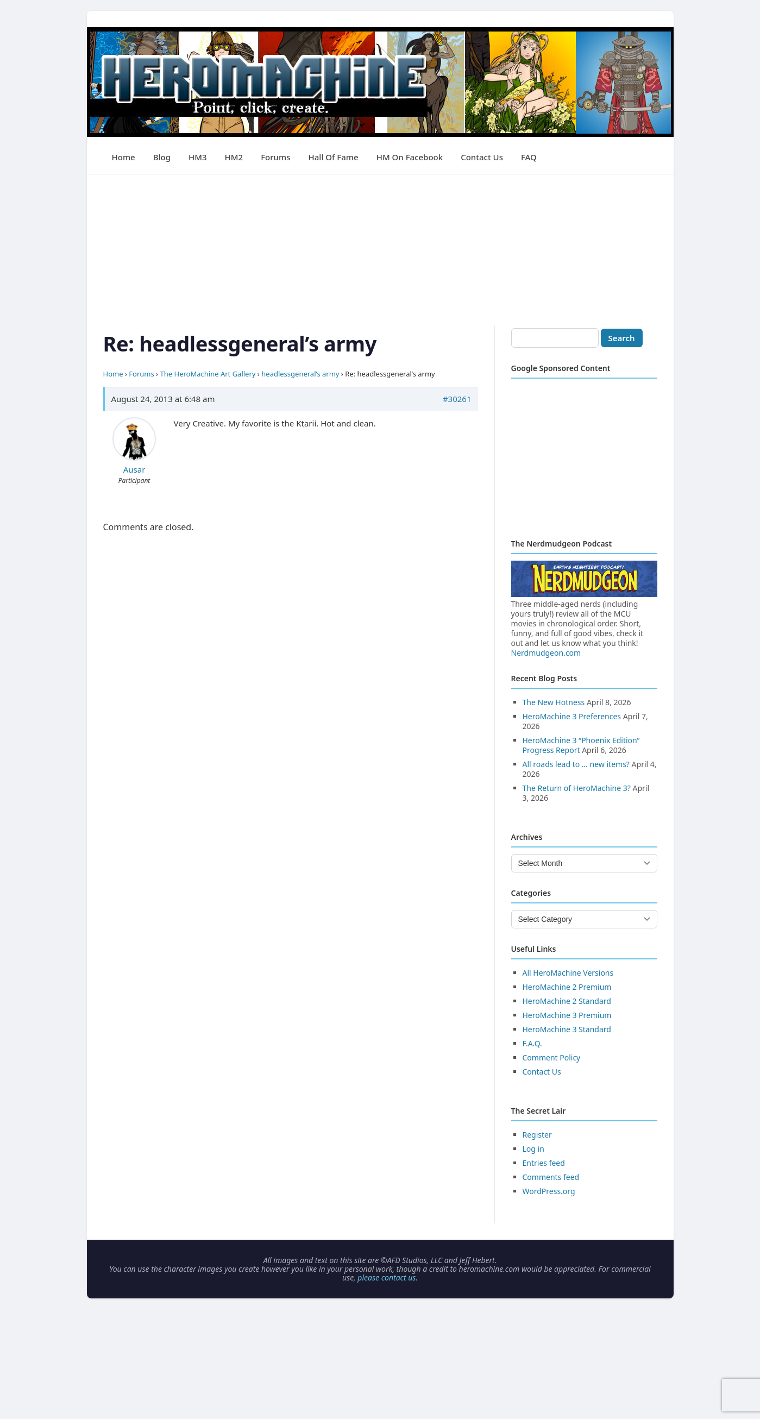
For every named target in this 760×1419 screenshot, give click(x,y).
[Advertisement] (380, 250)
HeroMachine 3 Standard (567, 1029)
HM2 (234, 157)
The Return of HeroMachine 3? (577, 788)
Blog (162, 157)
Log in (533, 1149)
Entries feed (544, 1163)
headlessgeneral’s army (300, 374)
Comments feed (551, 1177)
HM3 (198, 157)
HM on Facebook (409, 157)
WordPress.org (549, 1191)
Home (123, 157)
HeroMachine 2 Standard (567, 1001)
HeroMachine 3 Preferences (572, 716)
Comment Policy (552, 1057)
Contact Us (482, 157)
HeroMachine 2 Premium (567, 987)
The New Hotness (554, 702)
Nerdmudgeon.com (546, 653)
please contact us (386, 1277)
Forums (275, 157)
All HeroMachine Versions (568, 973)
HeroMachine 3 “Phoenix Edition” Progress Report (581, 745)
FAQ (529, 157)
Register (537, 1134)
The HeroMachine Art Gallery (208, 374)
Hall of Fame (334, 157)
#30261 (457, 398)
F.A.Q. (532, 1043)
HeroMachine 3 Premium (567, 1015)
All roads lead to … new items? (576, 764)
